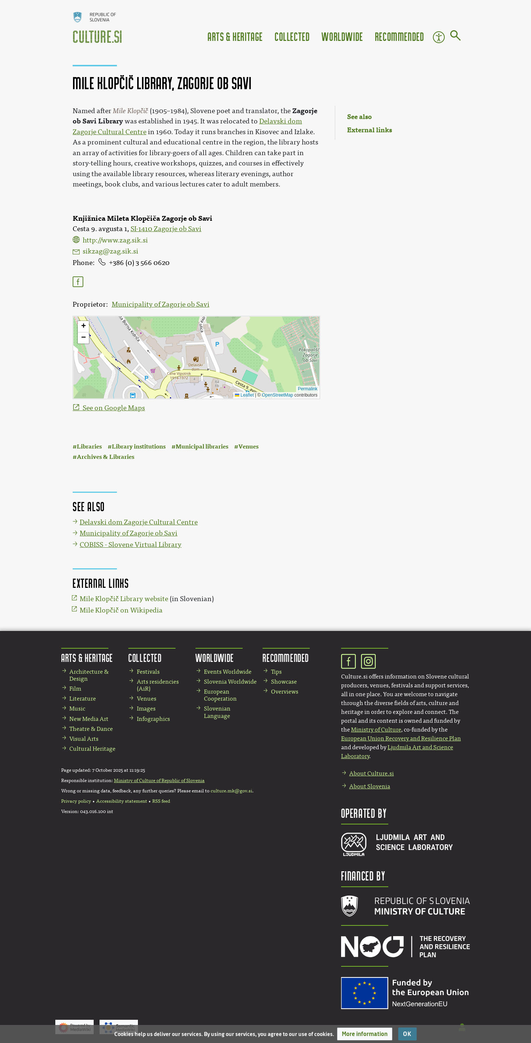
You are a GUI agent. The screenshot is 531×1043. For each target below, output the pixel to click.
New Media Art (88, 718)
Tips (276, 671)
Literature (82, 698)
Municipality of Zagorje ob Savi (160, 304)
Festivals (148, 671)
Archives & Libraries (105, 456)
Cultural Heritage (92, 748)
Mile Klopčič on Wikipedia (121, 610)
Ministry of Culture (376, 729)
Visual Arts (83, 738)
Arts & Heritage (235, 36)
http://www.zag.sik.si (115, 240)
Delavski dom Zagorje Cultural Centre (139, 522)
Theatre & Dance (91, 728)
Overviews (284, 691)
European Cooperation (220, 695)
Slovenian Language (217, 712)
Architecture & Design (89, 675)
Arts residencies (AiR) (158, 685)
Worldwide (342, 36)
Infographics (153, 718)
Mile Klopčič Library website (124, 599)
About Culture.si (371, 773)
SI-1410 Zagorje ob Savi (166, 229)
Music (77, 708)
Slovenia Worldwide (230, 681)
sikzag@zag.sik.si (110, 251)
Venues (248, 446)
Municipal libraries (202, 446)
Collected (292, 36)
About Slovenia (369, 786)
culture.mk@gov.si (231, 791)
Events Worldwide (227, 671)
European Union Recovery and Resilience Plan (401, 738)
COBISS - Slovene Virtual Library (130, 545)
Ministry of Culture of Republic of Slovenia (159, 781)
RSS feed (161, 801)
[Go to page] (455, 37)
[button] (364, 1034)
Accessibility (439, 37)
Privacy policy (76, 801)
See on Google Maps (114, 408)
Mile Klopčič (130, 111)
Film (75, 688)
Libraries (89, 446)
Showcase (284, 681)
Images (146, 708)
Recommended (399, 36)
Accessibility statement (121, 801)
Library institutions (139, 446)
